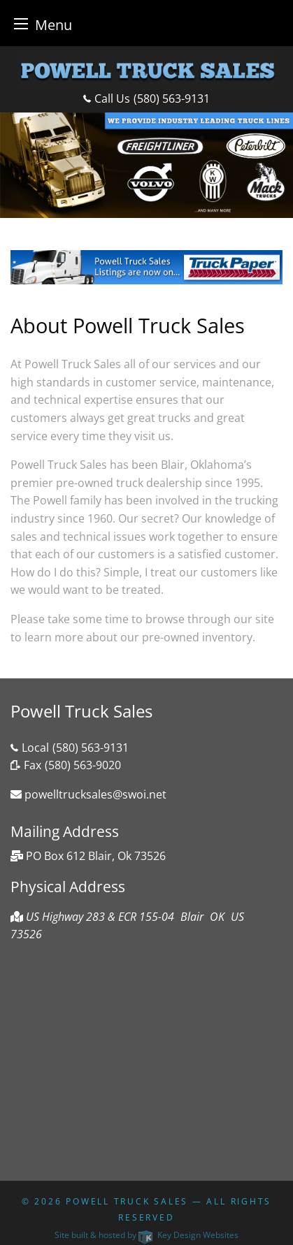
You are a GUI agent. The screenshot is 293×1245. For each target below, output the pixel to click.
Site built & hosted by (146, 1235)
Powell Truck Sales (127, 1201)
